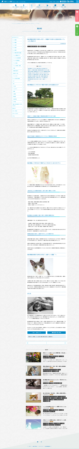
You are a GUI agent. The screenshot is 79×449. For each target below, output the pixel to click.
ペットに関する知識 (16, 78)
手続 (14, 68)
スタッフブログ (15, 113)
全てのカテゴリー (15, 37)
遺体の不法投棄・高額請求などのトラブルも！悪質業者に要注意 (39, 71)
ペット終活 (46, 399)
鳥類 (14, 91)
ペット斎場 (14, 50)
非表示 (40, 66)
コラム (59, 369)
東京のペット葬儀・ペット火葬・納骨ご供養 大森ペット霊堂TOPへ (40, 336)
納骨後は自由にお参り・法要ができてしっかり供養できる (38, 77)
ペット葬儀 (51, 383)
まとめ (29, 80)
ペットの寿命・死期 (17, 65)
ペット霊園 (14, 42)
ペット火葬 (46, 383)
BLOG (15, 23)
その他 (14, 101)
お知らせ (14, 108)
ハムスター (15, 88)
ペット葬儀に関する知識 (16, 52)
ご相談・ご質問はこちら (36, 332)
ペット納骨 (14, 47)
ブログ (30, 446)
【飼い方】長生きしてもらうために (17, 105)
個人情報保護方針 (47, 446)
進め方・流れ (15, 73)
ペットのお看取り (16, 60)
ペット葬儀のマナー (17, 55)
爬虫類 (14, 96)
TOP (12, 23)
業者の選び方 (15, 70)
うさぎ (14, 86)
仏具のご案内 (35, 446)
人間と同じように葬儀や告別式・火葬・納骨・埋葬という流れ (38, 74)
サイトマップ (41, 446)
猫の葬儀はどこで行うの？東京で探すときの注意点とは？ (38, 68)
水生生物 (15, 99)
